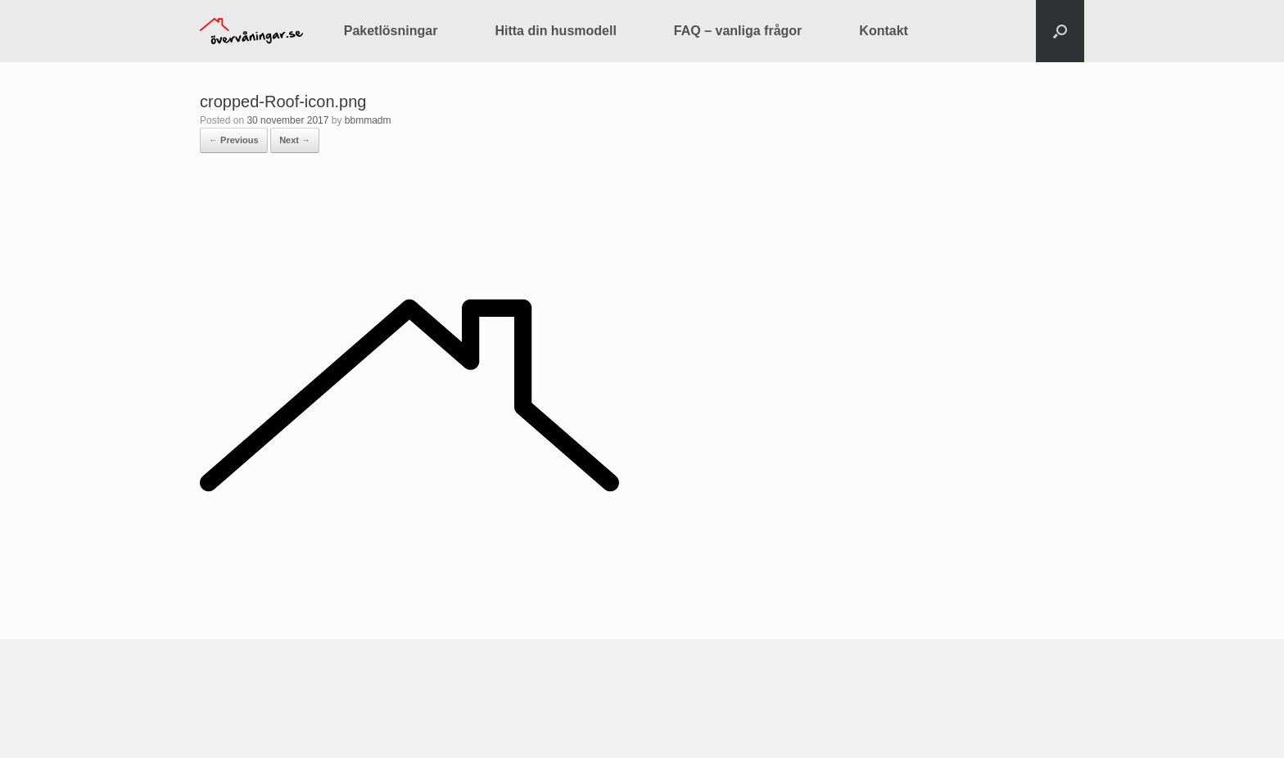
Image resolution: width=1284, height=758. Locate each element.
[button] (1060, 31)
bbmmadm (368, 120)
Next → (294, 140)
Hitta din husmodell (555, 31)
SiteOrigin (630, 725)
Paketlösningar (391, 31)
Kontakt (883, 31)
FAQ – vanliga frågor (738, 31)
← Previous (234, 140)
